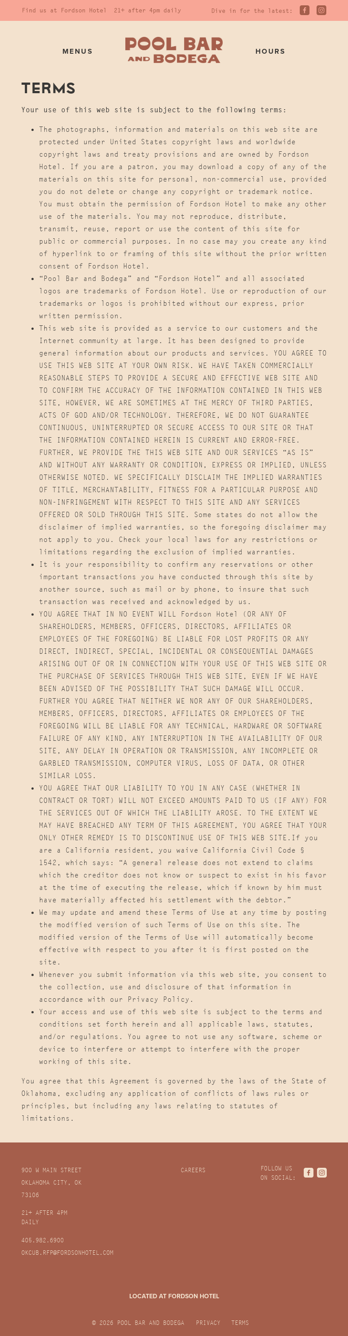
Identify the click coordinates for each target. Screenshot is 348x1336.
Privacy (208, 1323)
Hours (270, 51)
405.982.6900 (42, 1240)
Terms (240, 1323)
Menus (77, 51)
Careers (193, 1170)
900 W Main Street (51, 1182)
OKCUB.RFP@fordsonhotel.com (67, 1253)
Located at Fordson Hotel (174, 1296)
